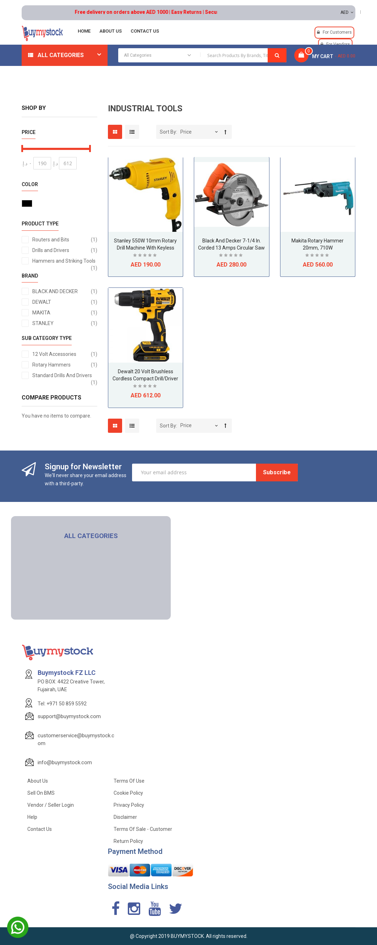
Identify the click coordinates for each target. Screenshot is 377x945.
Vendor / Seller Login (50, 805)
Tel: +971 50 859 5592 (62, 703)
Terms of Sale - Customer (143, 829)
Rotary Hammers (64, 364)
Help (32, 817)
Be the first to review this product (145, 256)
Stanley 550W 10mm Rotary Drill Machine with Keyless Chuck (145, 248)
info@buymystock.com (65, 762)
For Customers (337, 32)
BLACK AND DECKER (64, 291)
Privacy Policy (129, 805)
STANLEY (64, 323)
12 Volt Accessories (64, 354)
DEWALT (64, 302)
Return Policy (128, 841)
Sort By (168, 132)
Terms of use (129, 781)
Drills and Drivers (64, 250)
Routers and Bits (64, 239)
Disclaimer (125, 817)
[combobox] (202, 55)
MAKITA (64, 312)
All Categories (61, 55)
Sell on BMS (41, 793)
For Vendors (338, 44)
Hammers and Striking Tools (64, 261)
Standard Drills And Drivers (64, 376)
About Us (37, 781)
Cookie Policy (128, 793)
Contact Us (39, 829)
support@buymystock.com (69, 716)
